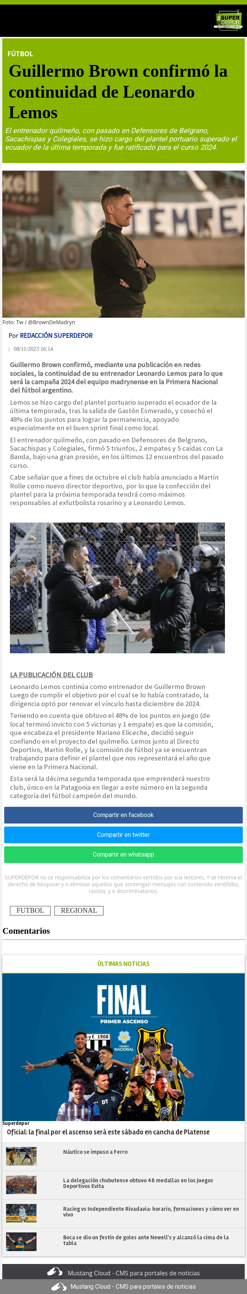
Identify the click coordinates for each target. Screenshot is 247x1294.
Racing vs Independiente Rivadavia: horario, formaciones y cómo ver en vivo (151, 1211)
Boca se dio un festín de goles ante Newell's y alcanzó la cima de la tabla (146, 1240)
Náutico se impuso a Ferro (95, 1151)
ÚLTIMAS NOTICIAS (123, 964)
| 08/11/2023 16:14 (30, 349)
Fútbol (20, 53)
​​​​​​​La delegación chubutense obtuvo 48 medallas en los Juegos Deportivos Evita (138, 1183)
